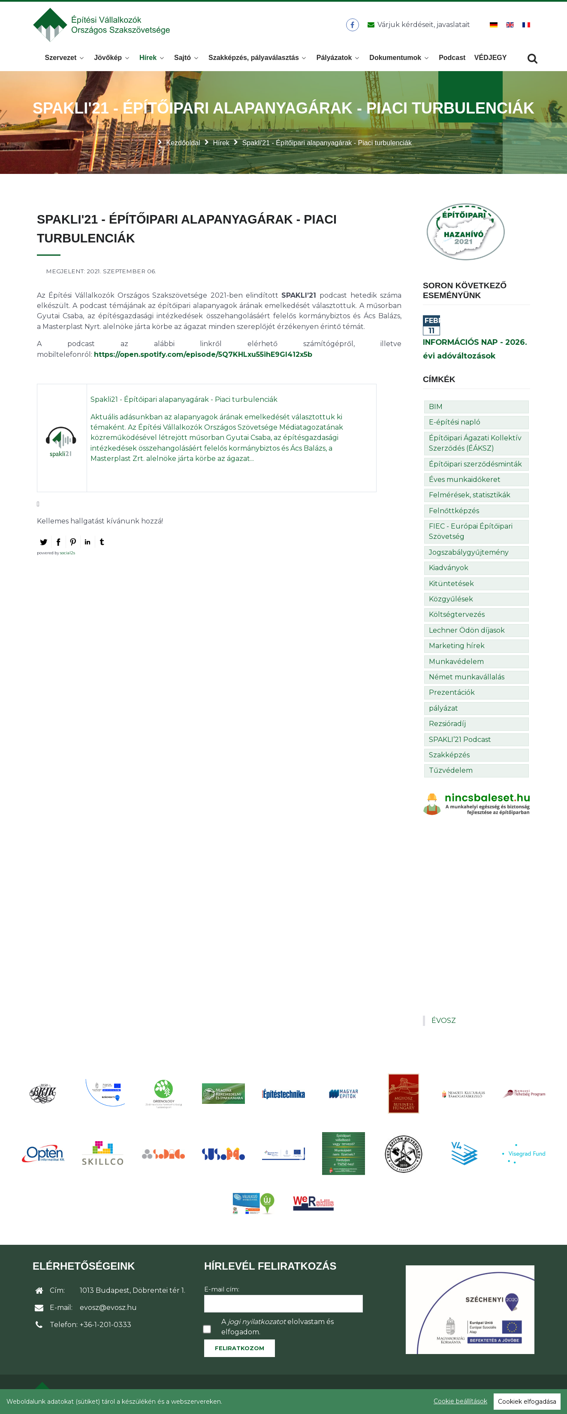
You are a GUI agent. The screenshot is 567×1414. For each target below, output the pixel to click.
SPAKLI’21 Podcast (460, 740)
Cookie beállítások (460, 1401)
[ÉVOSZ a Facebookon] (352, 25)
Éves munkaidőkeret (465, 480)
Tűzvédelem (451, 771)
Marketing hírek (457, 647)
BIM (436, 408)
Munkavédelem (456, 662)
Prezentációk (452, 693)
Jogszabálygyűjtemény (469, 553)
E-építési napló (454, 423)
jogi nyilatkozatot (257, 1322)
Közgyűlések (451, 600)
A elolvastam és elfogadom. (277, 1327)
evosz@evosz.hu (108, 1308)
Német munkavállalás (466, 678)
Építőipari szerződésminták (475, 464)
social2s (67, 553)
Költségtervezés (457, 615)
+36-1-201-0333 (105, 1325)
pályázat (443, 709)
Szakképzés (449, 756)
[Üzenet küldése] (417, 25)
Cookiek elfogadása (527, 1401)
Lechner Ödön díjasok (467, 631)
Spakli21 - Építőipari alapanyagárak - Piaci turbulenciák (183, 400)
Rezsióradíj (447, 724)
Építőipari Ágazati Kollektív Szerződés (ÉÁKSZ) (475, 444)
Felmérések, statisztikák (469, 496)
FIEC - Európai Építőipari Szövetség (471, 532)
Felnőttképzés (454, 512)
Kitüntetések (451, 584)
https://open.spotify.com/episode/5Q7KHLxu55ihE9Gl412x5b (203, 355)
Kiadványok (448, 569)
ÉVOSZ (443, 1021)
